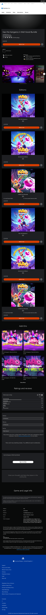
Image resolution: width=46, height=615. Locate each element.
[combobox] (23, 417)
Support (32, 3)
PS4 (11, 3)
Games (5, 3)
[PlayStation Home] (2, 3)
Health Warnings (6, 536)
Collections (8, 11)
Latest (3, 11)
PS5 (8, 3)
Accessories (20, 3)
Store (28, 3)
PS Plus (15, 3)
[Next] (44, 73)
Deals (14, 11)
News (25, 3)
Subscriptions (20, 11)
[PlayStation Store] (6, 7)
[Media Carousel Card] (18, 73)
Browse (26, 11)
